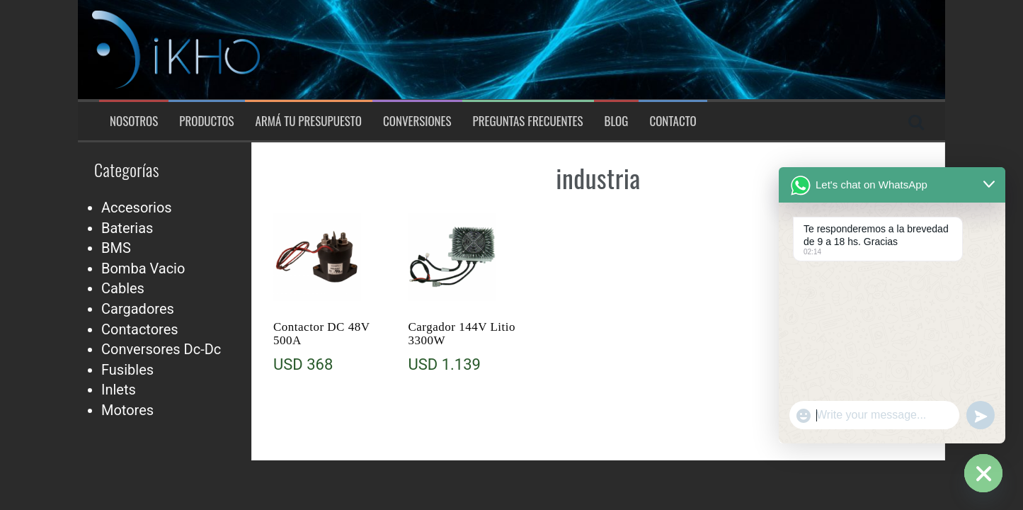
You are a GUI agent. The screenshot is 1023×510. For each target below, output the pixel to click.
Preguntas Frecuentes (528, 121)
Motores (127, 410)
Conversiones (417, 121)
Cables (122, 288)
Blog (617, 121)
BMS (116, 247)
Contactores (139, 329)
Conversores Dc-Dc (161, 349)
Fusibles (127, 369)
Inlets (118, 389)
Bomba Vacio (143, 268)
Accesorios (136, 207)
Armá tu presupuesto (309, 121)
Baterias (127, 228)
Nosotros (134, 121)
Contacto (672, 121)
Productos (206, 121)
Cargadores (137, 308)
